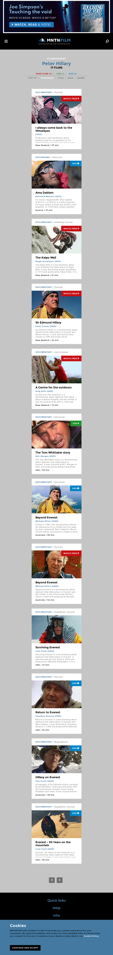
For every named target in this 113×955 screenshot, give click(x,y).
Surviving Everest (47, 647)
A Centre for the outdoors (53, 387)
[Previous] (52, 880)
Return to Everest (47, 712)
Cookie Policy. (91, 936)
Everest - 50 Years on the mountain (53, 844)
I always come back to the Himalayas (53, 129)
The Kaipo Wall (45, 257)
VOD (60, 74)
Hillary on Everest (47, 777)
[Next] (60, 880)
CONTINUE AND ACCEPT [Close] (25, 948)
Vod (76, 423)
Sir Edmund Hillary (48, 322)
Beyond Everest (46, 517)
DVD (73, 74)
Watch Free (71, 98)
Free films (44, 74)
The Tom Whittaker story (52, 452)
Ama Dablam (44, 192)
